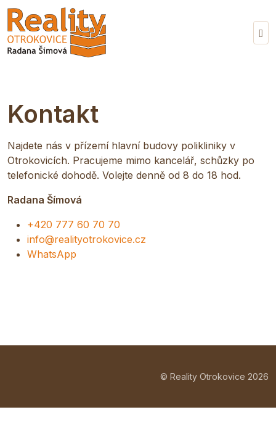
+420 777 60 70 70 (73, 224)
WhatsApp (51, 254)
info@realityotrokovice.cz (86, 239)
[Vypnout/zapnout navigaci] (261, 32)
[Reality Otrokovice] (56, 32)
